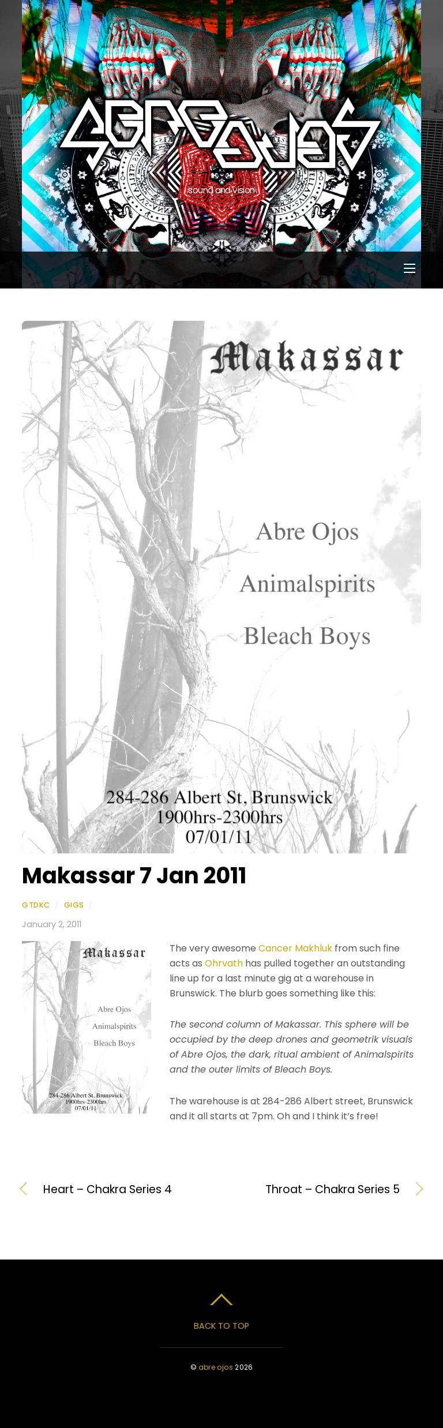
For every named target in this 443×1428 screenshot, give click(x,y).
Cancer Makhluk (295, 948)
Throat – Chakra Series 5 (317, 1189)
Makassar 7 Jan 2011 (134, 875)
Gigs (74, 905)
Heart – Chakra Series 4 (107, 1189)
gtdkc (36, 905)
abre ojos (215, 1367)
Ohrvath (224, 963)
